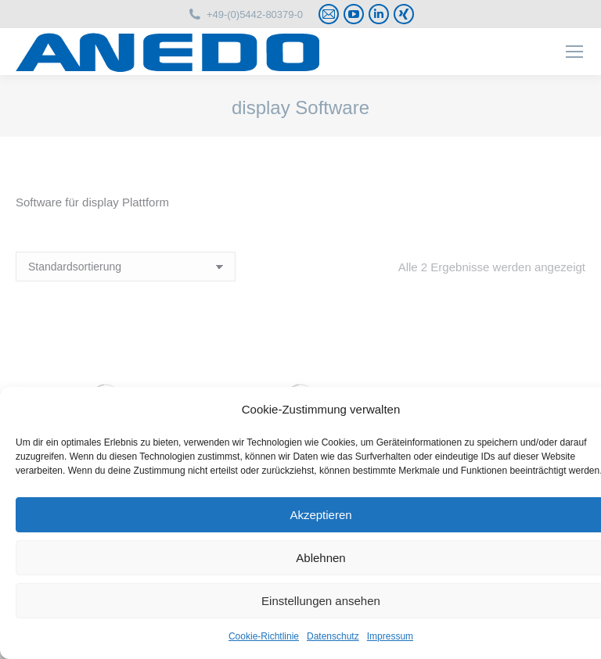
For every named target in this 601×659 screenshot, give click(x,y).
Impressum (390, 636)
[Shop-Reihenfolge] (126, 266)
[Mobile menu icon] (574, 52)
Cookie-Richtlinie (264, 636)
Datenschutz (333, 636)
